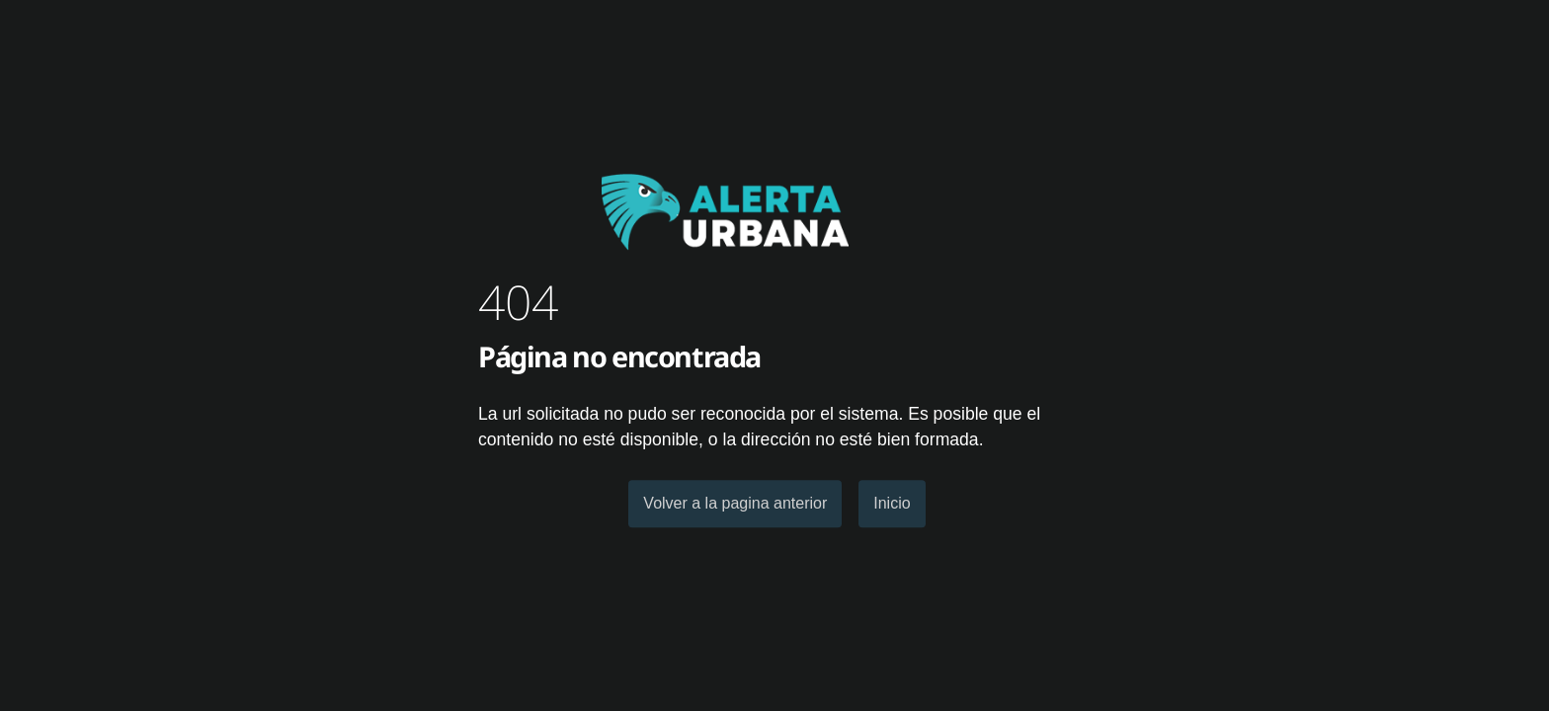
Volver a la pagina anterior (735, 503)
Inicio (891, 503)
